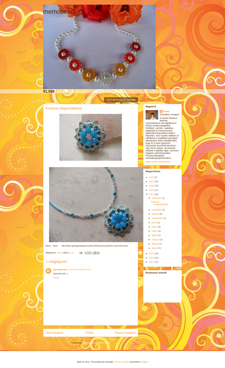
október (156, 214)
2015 (152, 190)
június (155, 227)
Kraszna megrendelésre (159, 203)
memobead (58, 11)
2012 (152, 257)
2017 (152, 181)
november (157, 210)
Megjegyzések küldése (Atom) (96, 343)
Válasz (56, 277)
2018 (152, 177)
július (154, 222)
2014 (152, 194)
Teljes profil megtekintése (158, 161)
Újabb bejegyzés (55, 332)
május (155, 231)
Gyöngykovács (60, 269)
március (156, 239)
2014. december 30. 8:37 (80, 269)
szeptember (158, 218)
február (155, 244)
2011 (152, 262)
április (155, 235)
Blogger (144, 362)
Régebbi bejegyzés (125, 332)
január (155, 248)
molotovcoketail (121, 362)
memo (166, 111)
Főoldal (89, 332)
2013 (152, 253)
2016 (152, 185)
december (157, 198)
